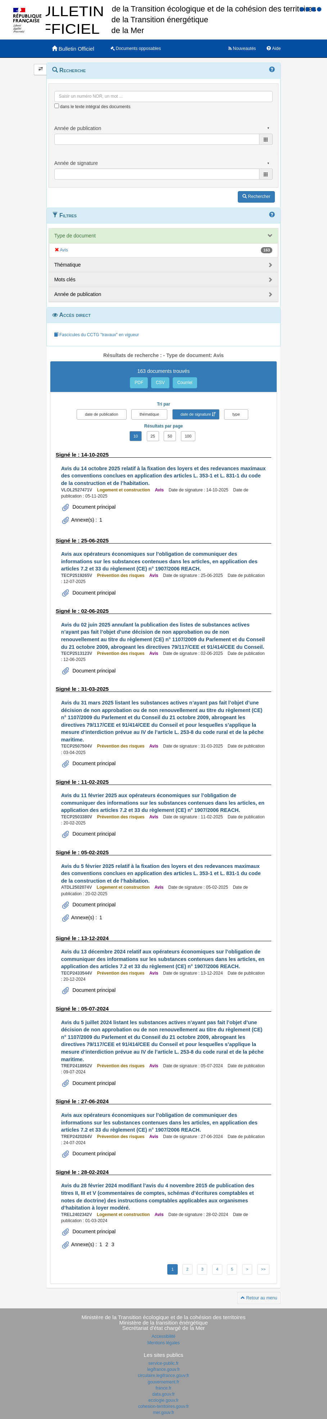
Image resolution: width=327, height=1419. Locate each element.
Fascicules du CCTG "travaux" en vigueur (96, 334)
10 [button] (135, 436)
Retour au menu (259, 1297)
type (236, 414)
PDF (139, 382)
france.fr (163, 1388)
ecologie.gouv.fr (164, 1400)
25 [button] (153, 436)
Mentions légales (163, 1342)
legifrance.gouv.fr (163, 1369)
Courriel (184, 382)
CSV (160, 382)
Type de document (75, 236)
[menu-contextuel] (56, 105)
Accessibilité (163, 1336)
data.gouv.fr (163, 1394)
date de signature (196, 414)
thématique (149, 414)
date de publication (101, 414)
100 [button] (188, 436)
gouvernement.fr (163, 1382)
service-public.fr (163, 1363)
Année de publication (77, 294)
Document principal (93, 507)
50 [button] (170, 436)
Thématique (67, 265)
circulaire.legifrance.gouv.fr (163, 1375)
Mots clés (65, 279)
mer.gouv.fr (163, 1412)
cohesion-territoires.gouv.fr (163, 1406)
